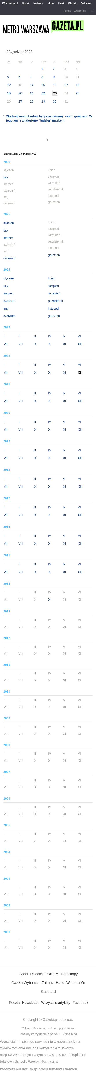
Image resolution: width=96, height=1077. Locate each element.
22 (43, 93)
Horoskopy (69, 974)
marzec (8, 238)
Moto (51, 3)
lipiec (51, 278)
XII (80, 344)
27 (20, 101)
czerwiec (9, 258)
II (19, 336)
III (34, 336)
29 (43, 101)
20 (20, 93)
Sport (25, 3)
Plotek (72, 3)
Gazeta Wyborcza (25, 983)
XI (64, 344)
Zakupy (47, 983)
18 (77, 85)
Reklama (39, 1028)
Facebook (80, 1003)
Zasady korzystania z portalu (39, 1034)
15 (43, 85)
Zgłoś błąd (70, 1034)
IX (34, 344)
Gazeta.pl (48, 991)
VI (79, 336)
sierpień (53, 286)
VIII (20, 344)
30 (55, 101)
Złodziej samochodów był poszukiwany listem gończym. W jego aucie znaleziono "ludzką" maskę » (49, 118)
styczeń (8, 223)
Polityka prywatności (62, 1028)
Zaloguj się (80, 10)
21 (32, 93)
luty (5, 177)
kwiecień (9, 301)
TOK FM (51, 974)
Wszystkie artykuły (55, 1003)
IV (49, 336)
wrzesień (54, 293)
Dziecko (86, 3)
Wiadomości (10, 3)
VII (5, 344)
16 (55, 85)
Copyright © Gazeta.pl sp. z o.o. (48, 1020)
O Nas (26, 1028)
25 (77, 93)
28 (32, 101)
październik (56, 301)
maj (5, 308)
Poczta (67, 10)
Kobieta (38, 3)
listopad (53, 308)
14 (32, 85)
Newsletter (30, 1003)
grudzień (54, 255)
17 (66, 85)
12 (9, 85)
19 (9, 93)
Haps (60, 983)
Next (61, 3)
